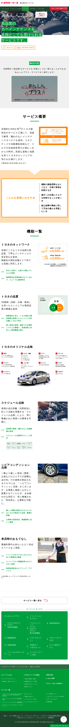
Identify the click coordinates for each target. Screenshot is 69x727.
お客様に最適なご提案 (30, 678)
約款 (5, 715)
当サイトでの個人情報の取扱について (53, 715)
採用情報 (51, 717)
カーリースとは (5, 8)
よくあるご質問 (40, 8)
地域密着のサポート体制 (31, 681)
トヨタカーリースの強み (15, 8)
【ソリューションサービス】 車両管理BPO (12, 699)
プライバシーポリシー (32, 715)
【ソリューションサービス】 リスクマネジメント (12, 705)
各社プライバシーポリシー (26, 717)
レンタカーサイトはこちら (60, 725)
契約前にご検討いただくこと (9, 681)
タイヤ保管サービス (52, 693)
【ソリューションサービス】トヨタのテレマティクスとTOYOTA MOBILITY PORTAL (12, 695)
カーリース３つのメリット (9, 678)
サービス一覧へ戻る (32, 601)
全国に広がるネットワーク (31, 684)
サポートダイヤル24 (52, 699)
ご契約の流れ (32, 8)
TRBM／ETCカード (29, 696)
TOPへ (63, 719)
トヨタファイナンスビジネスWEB (55, 696)
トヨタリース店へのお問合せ (57, 8)
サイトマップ (41, 717)
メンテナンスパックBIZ (30, 699)
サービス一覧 (25, 8)
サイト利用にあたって (16, 715)
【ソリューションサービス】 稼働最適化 (12, 702)
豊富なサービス (28, 686)
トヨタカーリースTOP (8, 666)
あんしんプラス (28, 693)
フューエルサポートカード (31, 701)
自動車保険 (48, 8)
